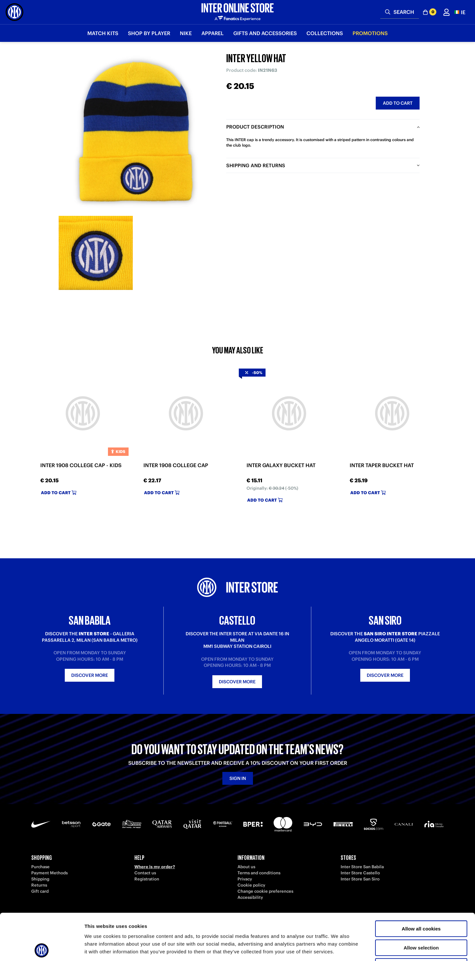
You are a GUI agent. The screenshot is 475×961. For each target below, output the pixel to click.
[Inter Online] (14, 12)
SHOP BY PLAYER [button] (149, 33)
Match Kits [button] (102, 33)
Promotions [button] (370, 33)
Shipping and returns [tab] (255, 165)
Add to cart (397, 103)
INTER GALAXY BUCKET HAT (281, 465)
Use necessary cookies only (421, 920)
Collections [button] (324, 33)
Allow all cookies (421, 882)
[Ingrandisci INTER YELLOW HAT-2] (96, 253)
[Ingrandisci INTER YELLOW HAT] (136, 132)
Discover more (89, 675)
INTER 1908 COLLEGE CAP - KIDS (80, 465)
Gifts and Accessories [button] (265, 33)
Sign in (237, 778)
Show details (338, 948)
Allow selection (421, 901)
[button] (459, 12)
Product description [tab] (255, 127)
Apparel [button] (212, 33)
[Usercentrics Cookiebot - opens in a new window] (42, 948)
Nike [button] (186, 33)
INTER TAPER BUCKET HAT (382, 465)
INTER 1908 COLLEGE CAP (175, 465)
